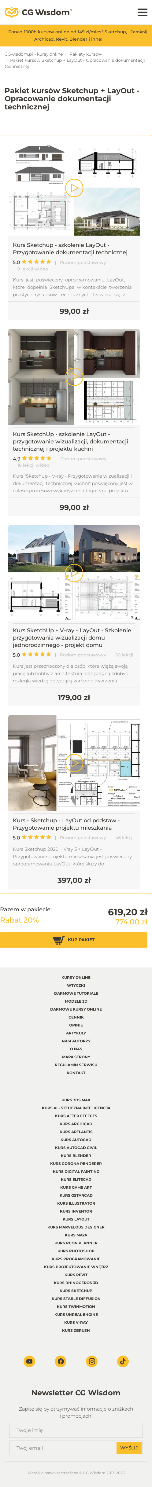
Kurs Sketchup (76, 1290)
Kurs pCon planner (76, 1243)
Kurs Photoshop (76, 1251)
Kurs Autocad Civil (76, 1147)
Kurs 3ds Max (76, 1100)
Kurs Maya (76, 1235)
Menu (142, 12)
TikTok (123, 1361)
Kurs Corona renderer (76, 1163)
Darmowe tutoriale (76, 993)
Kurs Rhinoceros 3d (76, 1282)
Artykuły (76, 1033)
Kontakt (76, 1072)
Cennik (76, 1017)
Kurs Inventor (76, 1211)
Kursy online (76, 977)
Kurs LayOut (76, 1219)
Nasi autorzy (76, 1041)
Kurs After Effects (76, 1116)
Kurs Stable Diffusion (76, 1298)
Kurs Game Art (76, 1187)
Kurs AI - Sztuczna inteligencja (76, 1108)
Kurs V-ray (76, 1322)
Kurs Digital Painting (76, 1171)
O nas (76, 1049)
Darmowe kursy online (76, 1009)
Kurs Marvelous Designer (76, 1227)
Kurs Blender (76, 1155)
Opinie (76, 1025)
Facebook (60, 1361)
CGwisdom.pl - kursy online (34, 54)
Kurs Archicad (76, 1124)
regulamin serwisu (76, 1065)
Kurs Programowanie (76, 1259)
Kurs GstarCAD (76, 1195)
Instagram (92, 1361)
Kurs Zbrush (76, 1330)
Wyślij (129, 1448)
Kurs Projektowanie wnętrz (76, 1267)
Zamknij (138, 31)
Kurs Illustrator (76, 1203)
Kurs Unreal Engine (76, 1314)
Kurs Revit (76, 1274)
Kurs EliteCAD (76, 1179)
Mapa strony (76, 1057)
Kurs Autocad (76, 1139)
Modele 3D (76, 1001)
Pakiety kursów (85, 54)
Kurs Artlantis (76, 1131)
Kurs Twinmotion (76, 1306)
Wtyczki (76, 985)
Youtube (29, 1361)
